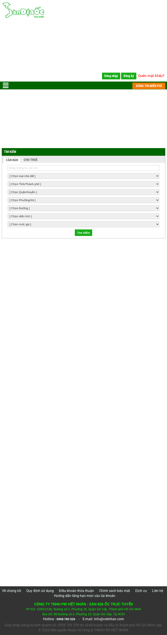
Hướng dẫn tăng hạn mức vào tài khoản (84, 596)
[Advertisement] (83, 51)
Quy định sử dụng (40, 591)
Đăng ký (129, 76)
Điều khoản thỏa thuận (76, 591)
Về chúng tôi (11, 591)
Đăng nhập (111, 76)
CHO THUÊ (30, 160)
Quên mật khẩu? (151, 76)
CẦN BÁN (12, 160)
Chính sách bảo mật (114, 591)
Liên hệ (157, 591)
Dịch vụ (141, 591)
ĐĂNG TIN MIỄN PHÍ (149, 86)
